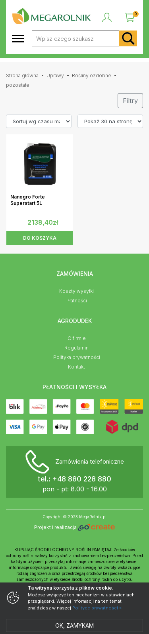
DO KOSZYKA (39, 238)
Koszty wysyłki (76, 291)
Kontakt (76, 367)
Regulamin (76, 348)
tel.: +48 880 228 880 (74, 479)
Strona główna (22, 75)
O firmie (77, 338)
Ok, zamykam (74, 625)
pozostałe (17, 85)
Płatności (76, 301)
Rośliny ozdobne (91, 75)
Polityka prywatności (76, 357)
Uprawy (55, 75)
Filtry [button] (130, 101)
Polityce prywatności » (97, 608)
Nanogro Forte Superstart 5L (27, 200)
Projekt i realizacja (74, 527)
